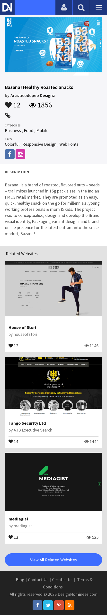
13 (13, 536)
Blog (20, 579)
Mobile (42, 130)
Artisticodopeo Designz (32, 95)
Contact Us (38, 579)
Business (13, 130)
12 (12, 102)
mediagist (18, 519)
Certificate (61, 579)
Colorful (12, 144)
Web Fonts (69, 144)
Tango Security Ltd (27, 423)
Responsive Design (39, 144)
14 (13, 441)
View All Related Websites (53, 560)
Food (28, 130)
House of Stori (22, 327)
